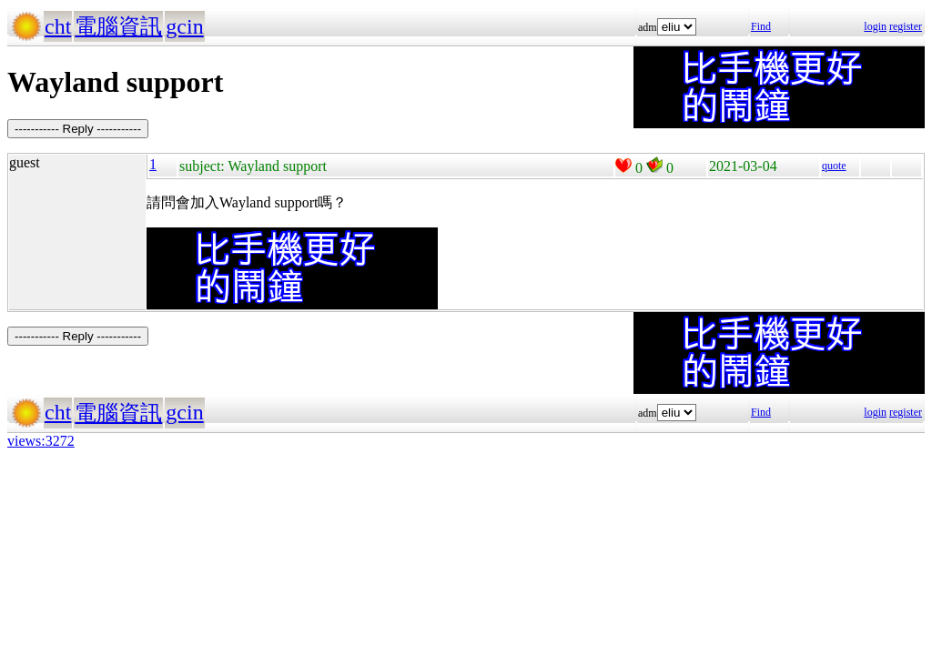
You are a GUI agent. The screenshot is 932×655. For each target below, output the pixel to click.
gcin (184, 26)
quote (834, 165)
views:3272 (41, 440)
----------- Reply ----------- (78, 129)
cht (58, 26)
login (875, 26)
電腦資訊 (118, 26)
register (905, 26)
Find (761, 26)
